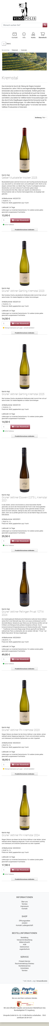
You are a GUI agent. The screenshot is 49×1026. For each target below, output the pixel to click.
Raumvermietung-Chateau (24, 963)
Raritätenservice (24, 966)
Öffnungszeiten (24, 921)
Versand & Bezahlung (24, 940)
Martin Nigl (6, 175)
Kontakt (24, 909)
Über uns (24, 902)
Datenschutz (24, 947)
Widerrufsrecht (24, 942)
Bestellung (24, 937)
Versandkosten (41, 981)
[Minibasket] (43, 35)
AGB (24, 944)
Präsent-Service (24, 961)
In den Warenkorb (20, 220)
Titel (40, 117)
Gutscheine (24, 968)
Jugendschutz (24, 949)
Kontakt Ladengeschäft (24, 925)
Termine (24, 904)
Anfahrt (24, 923)
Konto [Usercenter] (33, 35)
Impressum (24, 906)
